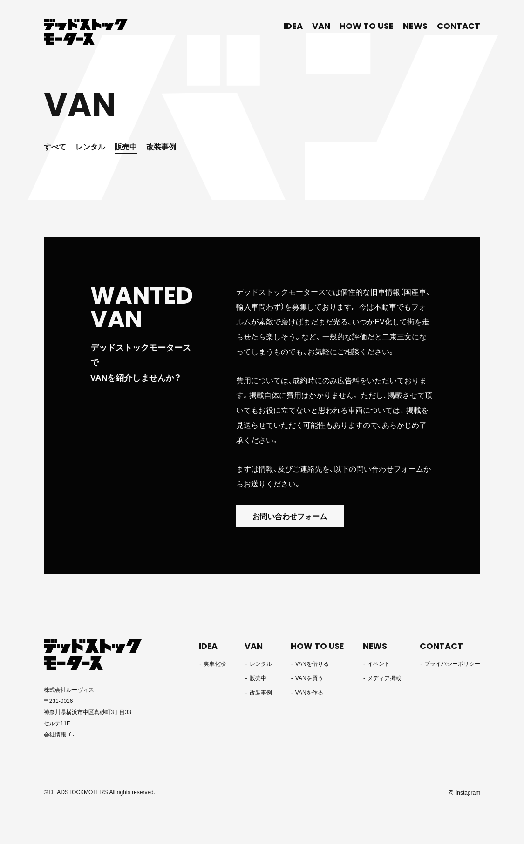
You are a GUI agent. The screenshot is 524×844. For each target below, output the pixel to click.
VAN (321, 26)
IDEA (293, 26)
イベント (379, 664)
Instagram (468, 792)
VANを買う (309, 678)
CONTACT (458, 26)
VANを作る (309, 693)
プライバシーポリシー (452, 664)
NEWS (415, 26)
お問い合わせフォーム (292, 516)
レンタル (90, 146)
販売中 (126, 146)
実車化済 (216, 664)
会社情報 (55, 734)
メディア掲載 (385, 678)
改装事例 (161, 146)
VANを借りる (312, 664)
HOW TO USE (367, 26)
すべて (55, 146)
